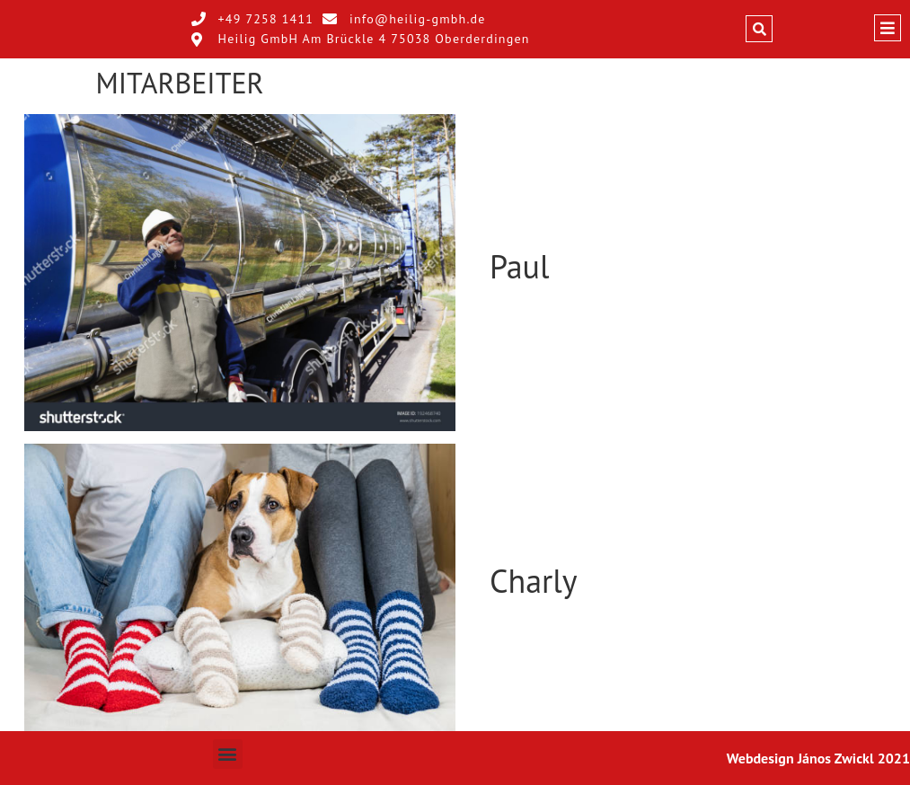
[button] (759, 28)
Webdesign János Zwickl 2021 (818, 758)
